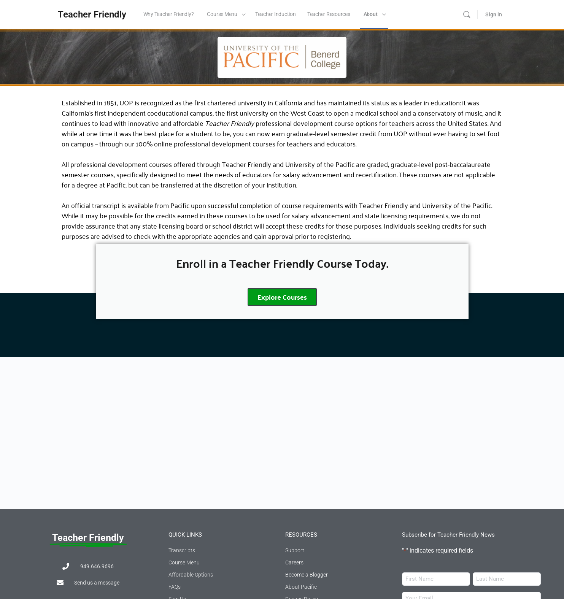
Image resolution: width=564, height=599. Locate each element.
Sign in (493, 14)
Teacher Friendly (92, 14)
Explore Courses (282, 297)
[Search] (466, 14)
